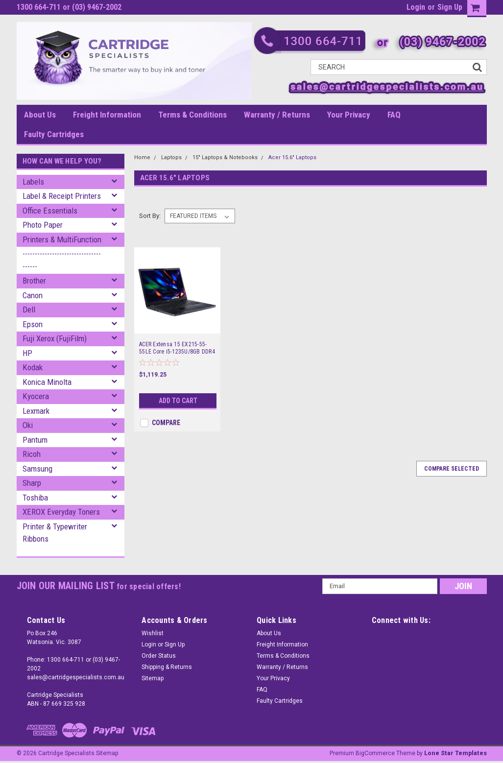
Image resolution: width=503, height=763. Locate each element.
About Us (40, 114)
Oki (28, 425)
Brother (34, 281)
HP (27, 353)
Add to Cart (178, 401)
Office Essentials (50, 210)
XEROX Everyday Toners (61, 512)
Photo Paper (43, 225)
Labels (33, 182)
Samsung (37, 469)
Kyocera (36, 396)
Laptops (171, 157)
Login (416, 7)
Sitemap (153, 678)
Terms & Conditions (192, 114)
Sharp (32, 483)
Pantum (35, 440)
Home (142, 157)
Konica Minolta (47, 382)
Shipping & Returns (167, 667)
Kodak (33, 367)
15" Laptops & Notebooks (225, 157)
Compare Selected (451, 468)
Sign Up (449, 7)
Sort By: (150, 215)
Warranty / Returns (277, 114)
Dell (29, 309)
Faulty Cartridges (54, 134)
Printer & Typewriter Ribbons (55, 533)
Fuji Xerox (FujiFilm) (55, 338)
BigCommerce (375, 753)
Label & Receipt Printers (62, 196)
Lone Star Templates (455, 753)
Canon (33, 295)
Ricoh (32, 454)
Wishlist (153, 633)
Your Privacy (348, 114)
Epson (33, 324)
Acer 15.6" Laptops (292, 157)
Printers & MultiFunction (62, 239)
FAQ (394, 114)
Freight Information (107, 114)
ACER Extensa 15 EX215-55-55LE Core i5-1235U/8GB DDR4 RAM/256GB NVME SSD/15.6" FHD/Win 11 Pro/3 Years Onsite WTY (177, 348)
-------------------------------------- (62, 260)
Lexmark (36, 411)
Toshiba (35, 497)
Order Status (159, 655)
